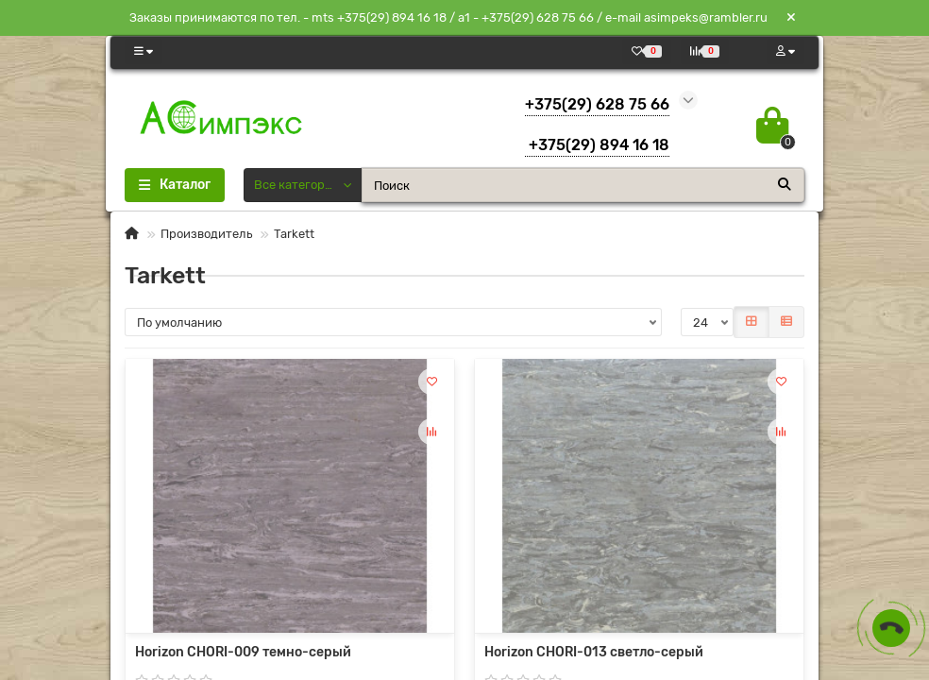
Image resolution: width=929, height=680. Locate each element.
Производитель (206, 234)
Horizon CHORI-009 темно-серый (243, 652)
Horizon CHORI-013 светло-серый (593, 652)
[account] (785, 51)
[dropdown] (143, 51)
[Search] (583, 185)
